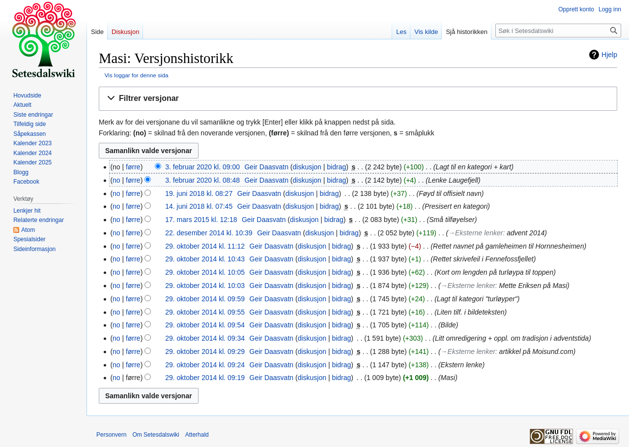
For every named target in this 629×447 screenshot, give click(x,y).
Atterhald (197, 434)
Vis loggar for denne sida (137, 75)
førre (133, 167)
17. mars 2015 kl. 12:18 (201, 220)
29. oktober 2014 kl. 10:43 (205, 259)
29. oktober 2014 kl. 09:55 (205, 312)
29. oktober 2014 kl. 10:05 (205, 272)
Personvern (111, 434)
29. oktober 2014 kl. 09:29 (205, 351)
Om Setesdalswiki (155, 434)
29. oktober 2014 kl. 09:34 (205, 338)
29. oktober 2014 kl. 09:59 (205, 299)
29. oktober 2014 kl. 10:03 (205, 285)
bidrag (336, 167)
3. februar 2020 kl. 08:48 (202, 180)
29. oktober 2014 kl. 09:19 (205, 378)
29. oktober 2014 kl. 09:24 (205, 365)
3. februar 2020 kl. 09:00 (202, 167)
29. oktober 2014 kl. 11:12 (205, 246)
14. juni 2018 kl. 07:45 (198, 206)
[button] (358, 98)
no (116, 180)
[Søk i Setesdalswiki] (558, 30)
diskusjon (307, 167)
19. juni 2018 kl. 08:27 (198, 193)
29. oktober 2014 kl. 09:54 (205, 325)
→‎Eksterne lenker (475, 233)
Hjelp (609, 55)
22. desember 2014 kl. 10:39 (208, 233)
